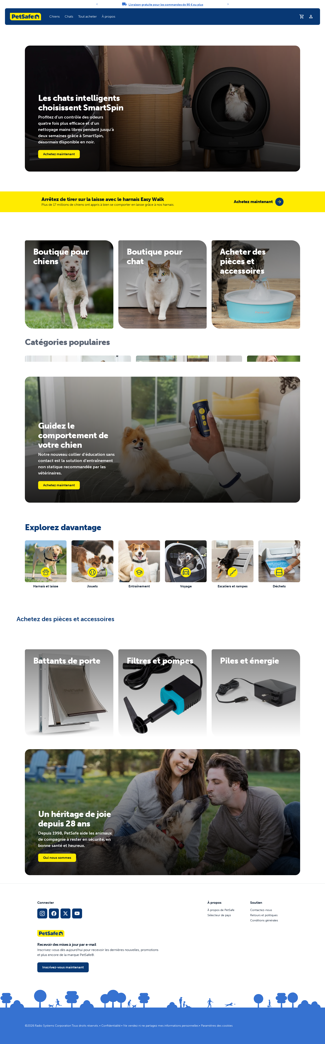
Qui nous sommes (57, 858)
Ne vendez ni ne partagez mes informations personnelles (160, 1025)
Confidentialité (111, 1025)
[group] (259, 202)
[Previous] (97, 4)
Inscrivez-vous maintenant (63, 967)
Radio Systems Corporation (53, 1025)
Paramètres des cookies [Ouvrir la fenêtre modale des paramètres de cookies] (217, 1025)
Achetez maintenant (59, 154)
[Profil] (311, 16)
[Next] (228, 4)
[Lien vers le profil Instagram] (42, 913)
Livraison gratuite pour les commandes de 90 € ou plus (166, 4)
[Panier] (302, 16)
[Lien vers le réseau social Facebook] (54, 913)
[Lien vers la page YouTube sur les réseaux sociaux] (77, 913)
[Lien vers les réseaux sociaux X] (65, 913)
